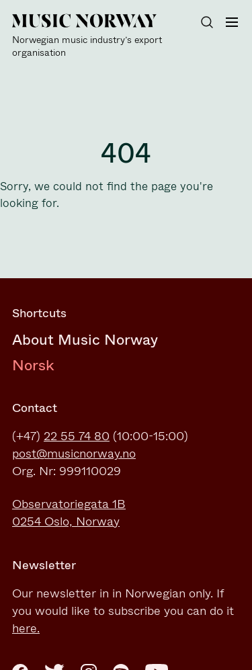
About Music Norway (85, 339)
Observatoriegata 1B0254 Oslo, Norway (69, 512)
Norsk (33, 365)
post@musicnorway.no (74, 453)
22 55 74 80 (77, 436)
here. (26, 628)
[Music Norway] (92, 36)
